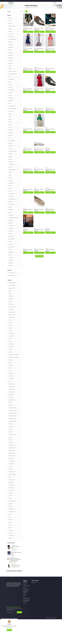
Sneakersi (24, 610)
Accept (9, 631)
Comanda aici (28, 32)
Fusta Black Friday (26, 605)
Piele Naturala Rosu (26, 613)
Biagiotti (24, 618)
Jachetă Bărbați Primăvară (25, 608)
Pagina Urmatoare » (39, 256)
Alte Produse (34, 598)
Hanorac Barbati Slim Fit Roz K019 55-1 (26, 616)
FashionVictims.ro (29, 7)
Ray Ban (24, 603)
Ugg (24, 612)
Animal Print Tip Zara (26, 601)
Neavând (34, 7)
